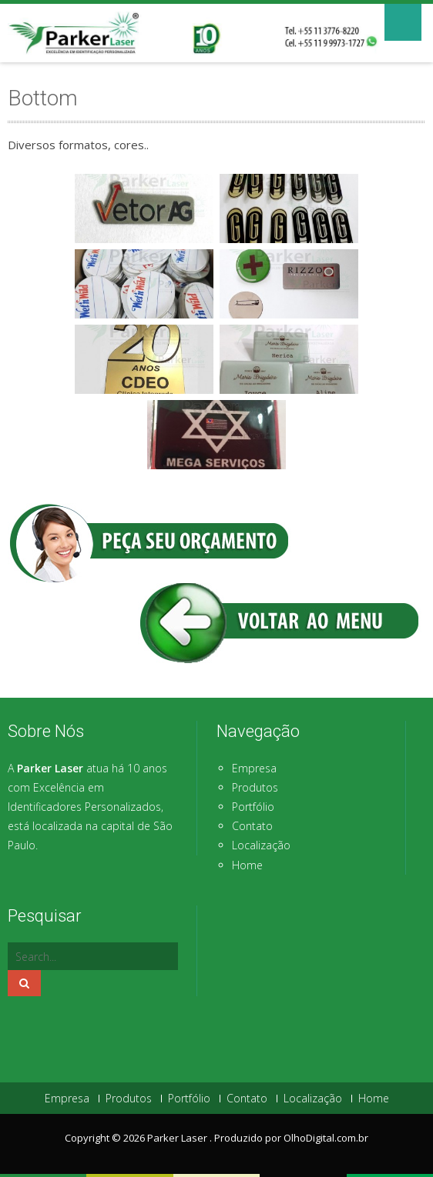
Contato (252, 826)
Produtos (255, 787)
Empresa (254, 768)
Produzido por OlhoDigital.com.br (291, 1138)
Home (247, 865)
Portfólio (253, 806)
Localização (261, 845)
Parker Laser (178, 1138)
